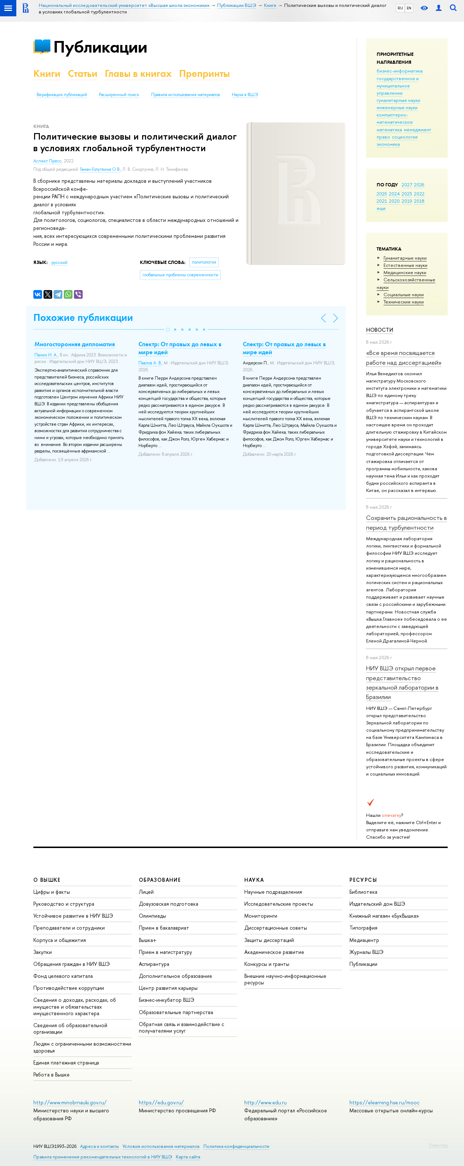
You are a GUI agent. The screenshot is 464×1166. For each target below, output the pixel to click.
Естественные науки (405, 265)
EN (409, 8)
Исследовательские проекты (278, 903)
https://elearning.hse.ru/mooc (384, 1102)
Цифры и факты (51, 891)
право (383, 136)
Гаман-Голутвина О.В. (100, 169)
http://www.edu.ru (265, 1102)
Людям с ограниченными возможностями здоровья (82, 1047)
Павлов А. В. (150, 363)
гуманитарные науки (398, 100)
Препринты (204, 73)
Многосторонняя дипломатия (74, 344)
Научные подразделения (273, 891)
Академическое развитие (274, 951)
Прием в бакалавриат (164, 927)
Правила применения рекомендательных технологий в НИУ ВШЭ (102, 1157)
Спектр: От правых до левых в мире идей (179, 348)
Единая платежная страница (66, 1062)
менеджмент (417, 129)
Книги (47, 73)
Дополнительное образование (175, 975)
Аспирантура (154, 963)
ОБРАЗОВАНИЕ (160, 879)
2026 (419, 184)
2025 (382, 193)
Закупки (42, 951)
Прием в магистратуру (165, 951)
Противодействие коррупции (68, 987)
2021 (382, 201)
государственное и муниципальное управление (398, 85)
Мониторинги (260, 915)
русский (59, 262)
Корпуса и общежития (59, 939)
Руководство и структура (63, 903)
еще (381, 208)
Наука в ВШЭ (245, 95)
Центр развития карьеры (168, 987)
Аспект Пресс (47, 161)
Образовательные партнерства (176, 1012)
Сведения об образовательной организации (70, 1028)
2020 (394, 201)
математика (389, 129)
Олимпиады (152, 915)
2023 (407, 193)
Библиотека (363, 891)
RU (400, 8)
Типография (363, 927)
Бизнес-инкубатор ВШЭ (166, 999)
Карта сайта (188, 1157)
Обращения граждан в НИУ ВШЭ (71, 963)
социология (405, 136)
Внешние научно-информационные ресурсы (285, 979)
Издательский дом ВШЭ (377, 903)
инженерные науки (397, 107)
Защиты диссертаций (269, 939)
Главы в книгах (138, 73)
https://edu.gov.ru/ (161, 1102)
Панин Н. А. (46, 355)
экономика (388, 144)
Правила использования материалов (185, 95)
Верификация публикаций (62, 95)
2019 (407, 201)
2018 (419, 201)
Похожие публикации (83, 317)
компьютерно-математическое (395, 118)
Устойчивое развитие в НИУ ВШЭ (73, 915)
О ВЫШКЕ (47, 879)
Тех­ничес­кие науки (404, 301)
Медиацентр (364, 939)
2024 (394, 193)
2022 (419, 193)
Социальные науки (404, 294)
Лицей (146, 891)
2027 (407, 184)
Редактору (438, 1145)
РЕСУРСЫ (363, 879)
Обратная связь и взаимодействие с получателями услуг (181, 1027)
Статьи (83, 73)
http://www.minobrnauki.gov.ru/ (70, 1102)
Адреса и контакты (99, 1146)
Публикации (100, 47)
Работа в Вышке (51, 1074)
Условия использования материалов (161, 1146)
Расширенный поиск (119, 95)
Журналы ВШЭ (366, 951)
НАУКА (254, 879)
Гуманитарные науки (405, 258)
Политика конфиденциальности (236, 1146)
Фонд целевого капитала (63, 975)
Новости (379, 330)
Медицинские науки (405, 272)
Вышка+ (148, 939)
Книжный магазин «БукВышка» (384, 915)
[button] (167, 329)
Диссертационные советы (275, 927)
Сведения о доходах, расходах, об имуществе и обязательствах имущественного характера (74, 1006)
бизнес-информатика (400, 70)
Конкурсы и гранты (266, 963)
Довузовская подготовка (168, 903)
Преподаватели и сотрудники (69, 927)
